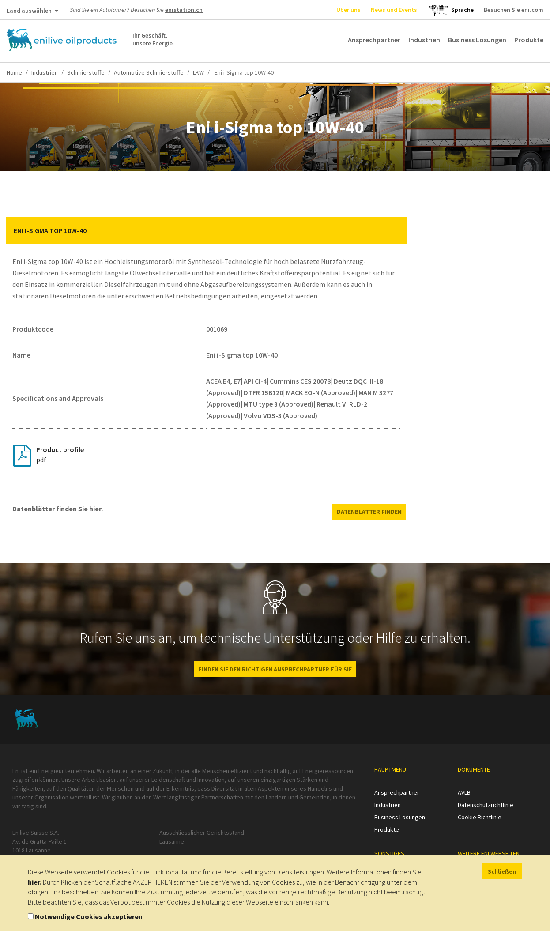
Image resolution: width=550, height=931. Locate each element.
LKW (198, 72)
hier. (34, 882)
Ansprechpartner (374, 39)
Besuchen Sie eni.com (513, 10)
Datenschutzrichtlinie (485, 805)
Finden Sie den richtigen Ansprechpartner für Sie (275, 669)
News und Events (394, 10)
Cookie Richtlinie (479, 817)
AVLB (464, 792)
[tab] (206, 230)
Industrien (424, 39)
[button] (393, 230)
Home (14, 72)
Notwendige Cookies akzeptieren (89, 916)
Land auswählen (32, 12)
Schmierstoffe (86, 72)
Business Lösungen (477, 39)
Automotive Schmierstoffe (149, 72)
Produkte (528, 39)
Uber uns (348, 10)
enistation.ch (184, 10)
